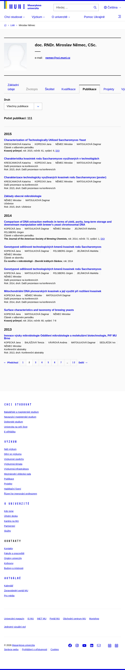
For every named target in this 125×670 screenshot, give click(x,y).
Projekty (109, 89)
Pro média (9, 595)
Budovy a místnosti (13, 568)
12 (73, 362)
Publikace (89, 89)
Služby (7, 531)
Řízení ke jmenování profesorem (20, 493)
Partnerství (9, 526)
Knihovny (9, 563)
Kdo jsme (9, 511)
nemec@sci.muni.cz (57, 57)
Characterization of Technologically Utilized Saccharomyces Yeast (45, 140)
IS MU (31, 618)
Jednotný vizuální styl (15, 626)
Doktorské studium (13, 421)
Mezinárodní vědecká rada (17, 474)
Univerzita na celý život (15, 427)
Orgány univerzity (13, 558)
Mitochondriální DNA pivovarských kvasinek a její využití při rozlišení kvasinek (52, 291)
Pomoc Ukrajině (94, 17)
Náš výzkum (10, 449)
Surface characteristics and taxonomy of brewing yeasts (39, 310)
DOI (58, 150)
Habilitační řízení (12, 488)
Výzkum (10, 441)
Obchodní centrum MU (74, 618)
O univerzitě (16, 503)
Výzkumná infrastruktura (16, 469)
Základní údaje (13, 87)
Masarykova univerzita (23, 645)
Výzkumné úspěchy (14, 459)
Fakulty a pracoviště (14, 553)
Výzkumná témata (13, 464)
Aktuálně (12, 578)
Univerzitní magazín (14, 618)
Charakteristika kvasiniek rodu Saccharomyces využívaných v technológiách (51, 158)
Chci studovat (18, 404)
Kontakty (8, 548)
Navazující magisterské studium (20, 417)
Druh (7, 99)
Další (83, 362)
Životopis (32, 89)
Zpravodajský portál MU (16, 590)
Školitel (49, 89)
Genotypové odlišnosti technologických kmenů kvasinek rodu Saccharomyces (52, 246)
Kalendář (8, 585)
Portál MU (55, 618)
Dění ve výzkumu (12, 454)
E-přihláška (9, 431)
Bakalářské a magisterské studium (21, 412)
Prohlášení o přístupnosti (34, 649)
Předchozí (11, 362)
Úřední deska (11, 516)
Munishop (94, 618)
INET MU (41, 618)
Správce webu (11, 649)
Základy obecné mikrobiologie (22, 196)
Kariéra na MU (11, 521)
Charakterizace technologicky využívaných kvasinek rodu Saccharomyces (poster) (55, 177)
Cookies (55, 649)
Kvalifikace (69, 89)
